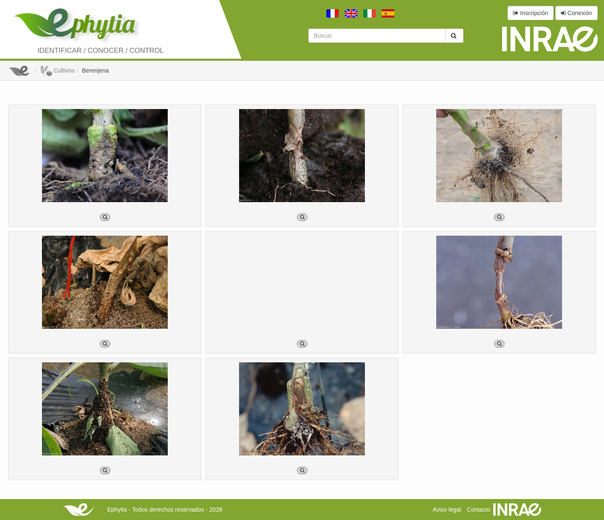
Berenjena (95, 70)
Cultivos (57, 70)
